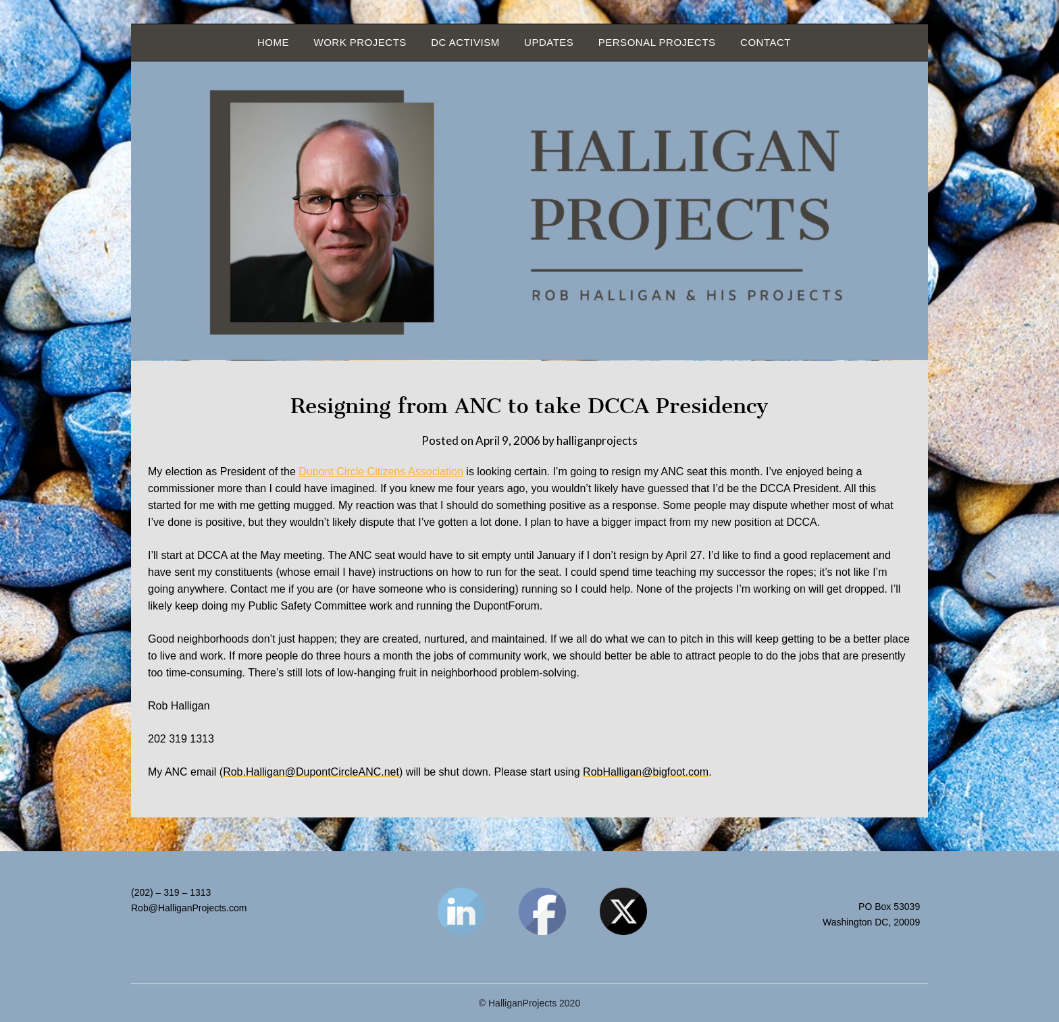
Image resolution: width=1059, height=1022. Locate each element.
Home (273, 42)
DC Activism (465, 42)
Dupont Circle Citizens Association (381, 471)
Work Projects (359, 42)
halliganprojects (597, 440)
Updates (548, 42)
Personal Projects (657, 42)
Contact (765, 42)
